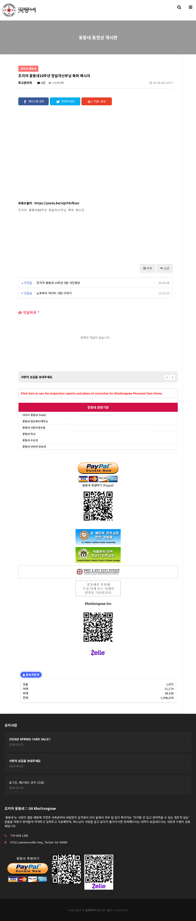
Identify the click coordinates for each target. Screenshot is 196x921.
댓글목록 (27, 312)
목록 (147, 268)
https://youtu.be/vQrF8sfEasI (57, 203)
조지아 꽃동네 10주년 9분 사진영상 (58, 283)
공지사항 (11, 725)
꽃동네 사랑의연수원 (33, 427)
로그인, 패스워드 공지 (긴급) (26, 782)
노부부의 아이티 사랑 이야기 (54, 293)
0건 (41, 83)
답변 (164, 268)
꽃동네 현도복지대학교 (35, 421)
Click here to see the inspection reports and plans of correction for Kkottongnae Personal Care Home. (92, 393)
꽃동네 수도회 (30, 440)
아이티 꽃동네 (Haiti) (34, 415)
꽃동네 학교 (28, 434)
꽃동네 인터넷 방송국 (34, 446)
